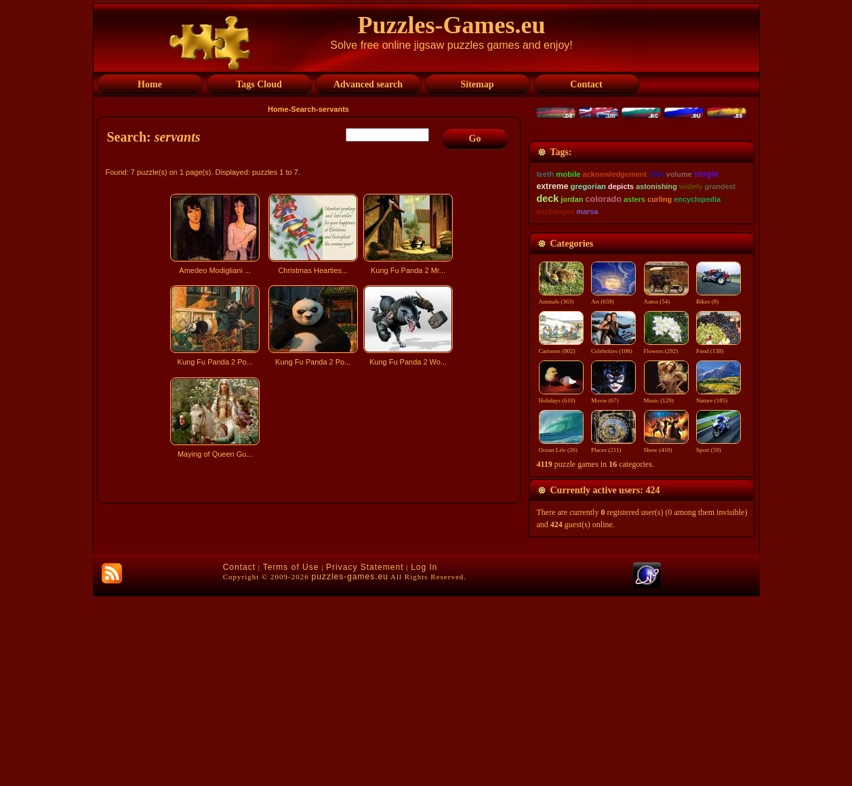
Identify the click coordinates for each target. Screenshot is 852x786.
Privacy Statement (364, 757)
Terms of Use (291, 757)
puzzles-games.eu (350, 766)
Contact (239, 757)
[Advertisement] (310, 581)
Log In (424, 757)
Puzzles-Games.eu (452, 25)
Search (303, 109)
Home (278, 109)
